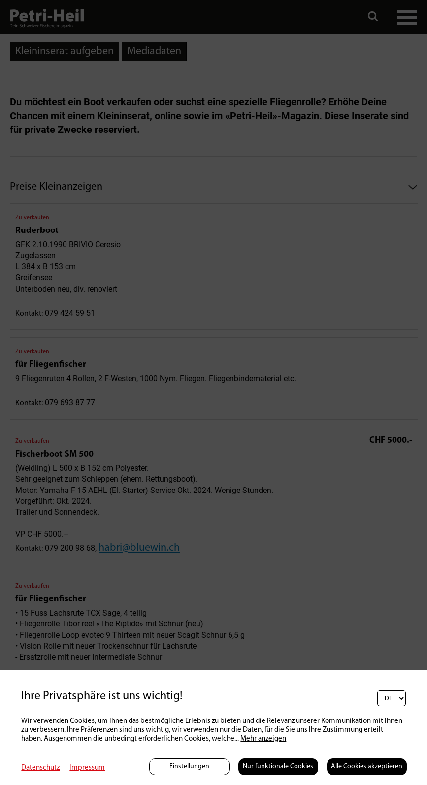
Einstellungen (189, 766)
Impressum (87, 768)
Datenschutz (40, 768)
